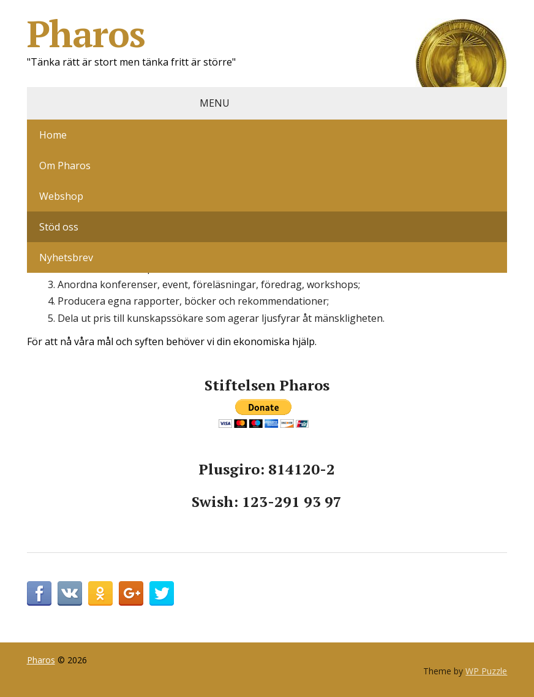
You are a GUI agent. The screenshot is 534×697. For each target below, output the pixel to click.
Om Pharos (65, 165)
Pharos (267, 33)
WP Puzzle (486, 671)
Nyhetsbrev (66, 257)
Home (53, 135)
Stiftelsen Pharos (267, 385)
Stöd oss (58, 227)
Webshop (61, 196)
